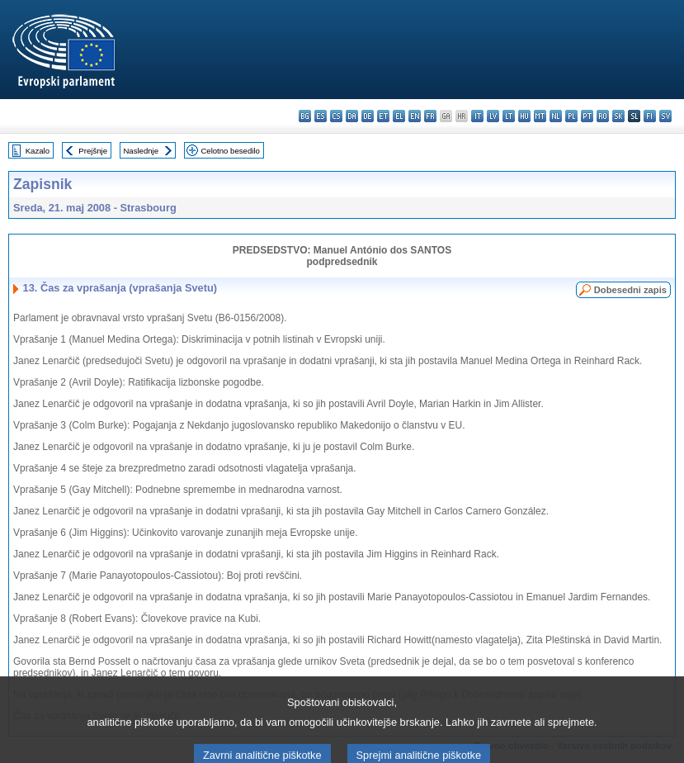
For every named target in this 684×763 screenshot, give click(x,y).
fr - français (430, 116)
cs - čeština (336, 116)
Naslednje (140, 150)
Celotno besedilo (229, 150)
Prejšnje (92, 150)
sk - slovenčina (618, 116)
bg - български (305, 116)
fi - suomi (650, 116)
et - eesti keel (383, 116)
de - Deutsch (367, 116)
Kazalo (38, 150)
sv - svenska (665, 116)
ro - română (603, 116)
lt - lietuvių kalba (508, 116)
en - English (414, 116)
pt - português (587, 116)
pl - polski (571, 116)
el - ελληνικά (399, 116)
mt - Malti (540, 116)
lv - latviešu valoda (493, 116)
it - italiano (477, 116)
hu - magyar (524, 116)
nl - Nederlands (556, 116)
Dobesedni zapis (630, 290)
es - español (320, 116)
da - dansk (352, 116)
